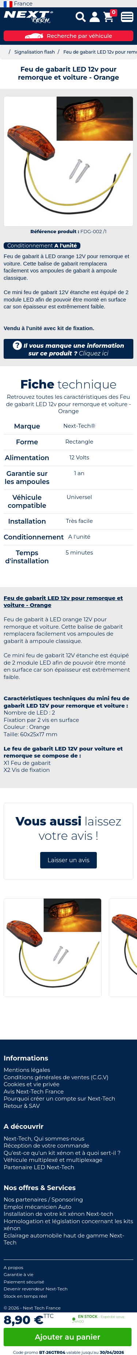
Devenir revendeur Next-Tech (36, 1288)
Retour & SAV (22, 1105)
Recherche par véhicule (68, 35)
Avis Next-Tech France (34, 1091)
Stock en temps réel (25, 1296)
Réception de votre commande (46, 1145)
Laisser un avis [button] (68, 860)
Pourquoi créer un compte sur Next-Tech (59, 1098)
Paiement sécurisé (24, 1281)
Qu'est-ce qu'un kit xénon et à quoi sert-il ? (62, 1152)
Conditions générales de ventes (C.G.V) (56, 1077)
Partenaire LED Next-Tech (39, 1167)
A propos (13, 1267)
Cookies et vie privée (32, 1084)
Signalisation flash (34, 52)
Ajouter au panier (67, 1337)
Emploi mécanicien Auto (37, 1206)
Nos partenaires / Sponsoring (43, 1199)
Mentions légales (27, 1069)
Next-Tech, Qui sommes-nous (44, 1138)
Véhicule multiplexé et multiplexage (53, 1159)
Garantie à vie (19, 1274)
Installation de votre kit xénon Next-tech (58, 1213)
